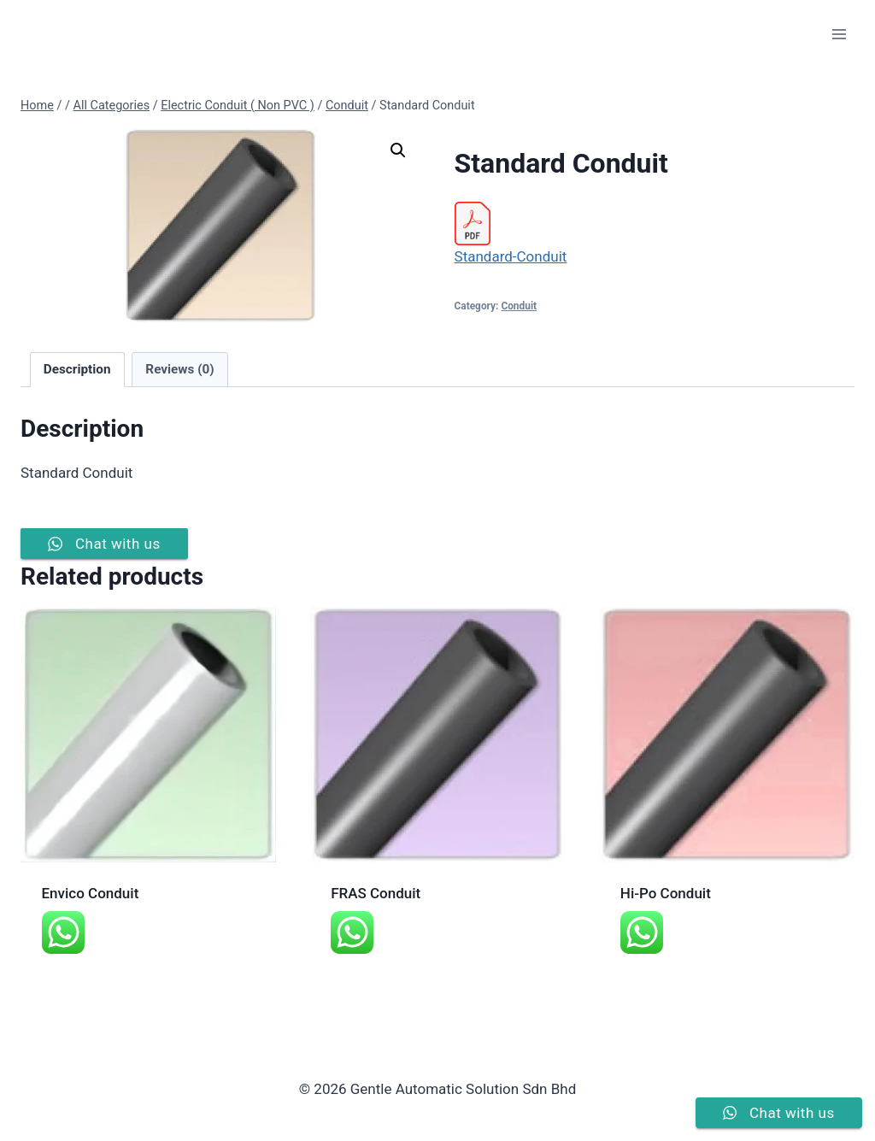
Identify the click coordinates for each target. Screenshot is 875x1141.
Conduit (519, 306)
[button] (398, 150)
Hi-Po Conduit (665, 893)
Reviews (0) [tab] (179, 369)
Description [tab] (77, 369)
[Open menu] (838, 34)
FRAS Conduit (375, 893)
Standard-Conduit (511, 256)
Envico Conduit (90, 893)
